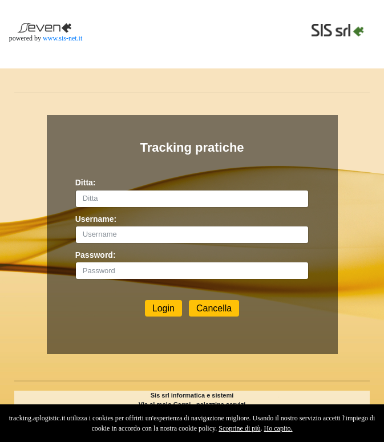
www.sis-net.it (62, 38)
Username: (95, 219)
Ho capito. (278, 428)
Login (163, 308)
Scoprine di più (239, 428)
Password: (95, 255)
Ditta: (85, 182)
